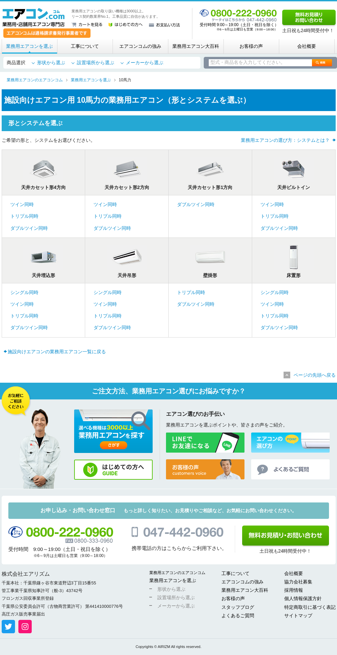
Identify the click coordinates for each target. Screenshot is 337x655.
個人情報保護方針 (303, 598)
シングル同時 (24, 292)
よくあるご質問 (237, 615)
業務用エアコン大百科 (195, 46)
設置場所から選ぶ (95, 62)
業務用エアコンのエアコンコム (177, 572)
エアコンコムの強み (140, 46)
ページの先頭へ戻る (315, 375)
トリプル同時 (24, 216)
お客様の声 (251, 46)
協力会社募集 (298, 581)
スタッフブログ (237, 607)
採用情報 (293, 590)
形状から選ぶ (51, 62)
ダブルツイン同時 (29, 228)
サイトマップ (298, 615)
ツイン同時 (22, 204)
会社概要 (306, 46)
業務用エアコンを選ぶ (29, 46)
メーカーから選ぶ (144, 62)
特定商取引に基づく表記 (310, 607)
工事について (85, 46)
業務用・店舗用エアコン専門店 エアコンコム (33, 17)
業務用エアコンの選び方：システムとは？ (285, 140)
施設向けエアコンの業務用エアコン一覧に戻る (57, 351)
